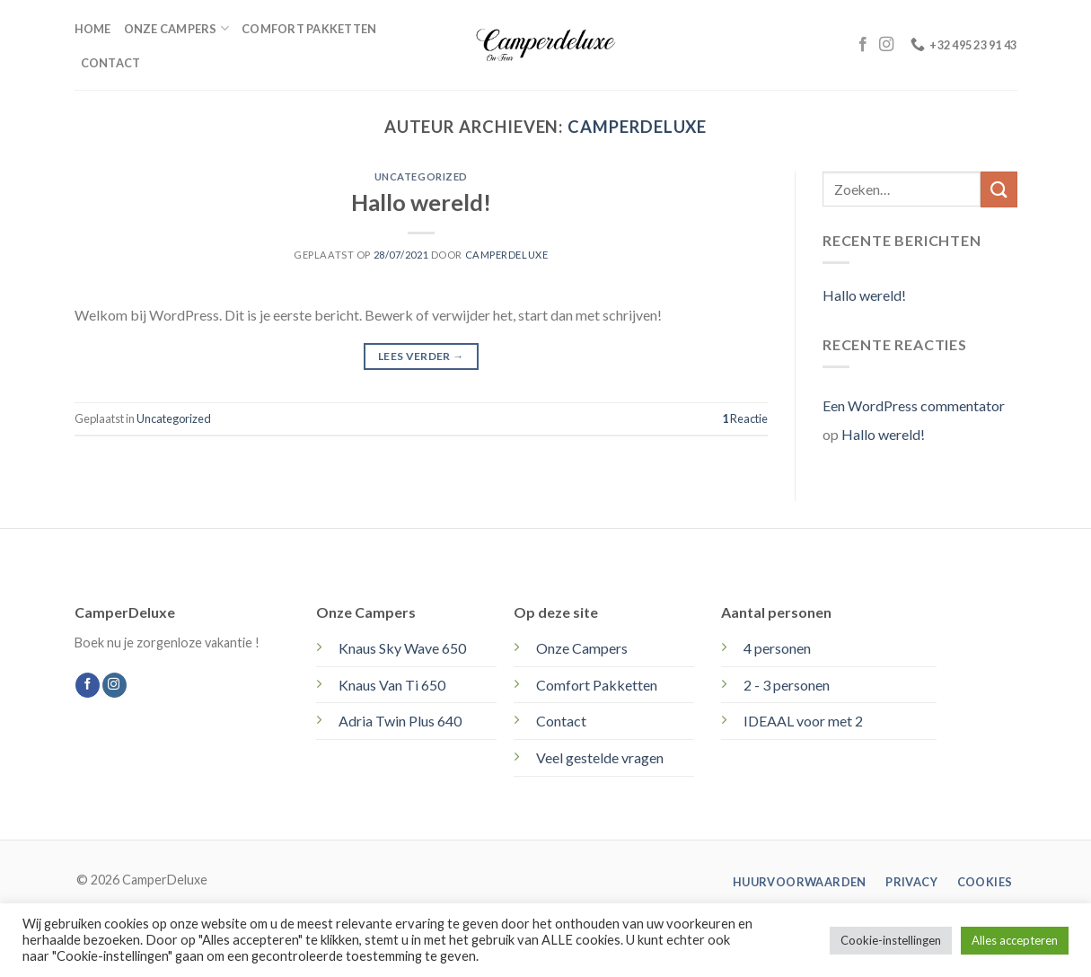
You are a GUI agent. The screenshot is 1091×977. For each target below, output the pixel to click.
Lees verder (421, 356)
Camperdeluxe (637, 126)
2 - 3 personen (786, 684)
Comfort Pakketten (596, 684)
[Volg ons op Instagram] (886, 45)
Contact (111, 63)
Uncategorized (421, 176)
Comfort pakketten (309, 29)
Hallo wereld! (421, 202)
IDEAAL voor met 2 (803, 720)
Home (93, 29)
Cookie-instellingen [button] (890, 940)
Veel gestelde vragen (600, 757)
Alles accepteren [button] (1015, 940)
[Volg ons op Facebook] (863, 45)
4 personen (777, 647)
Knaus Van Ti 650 (392, 684)
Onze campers (177, 28)
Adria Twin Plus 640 (400, 720)
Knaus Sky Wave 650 (402, 647)
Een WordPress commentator (914, 405)
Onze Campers (582, 647)
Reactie (745, 418)
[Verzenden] (998, 189)
